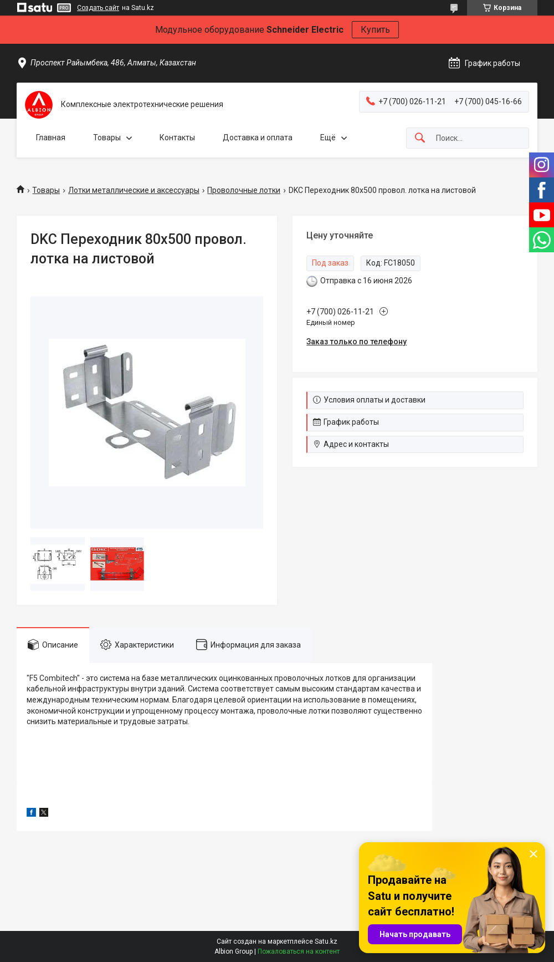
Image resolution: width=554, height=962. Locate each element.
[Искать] (420, 138)
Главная (50, 137)
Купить (375, 29)
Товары (107, 137)
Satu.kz (326, 941)
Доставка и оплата (258, 137)
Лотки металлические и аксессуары (133, 190)
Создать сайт (98, 8)
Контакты (177, 137)
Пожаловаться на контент (299, 951)
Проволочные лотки (243, 190)
